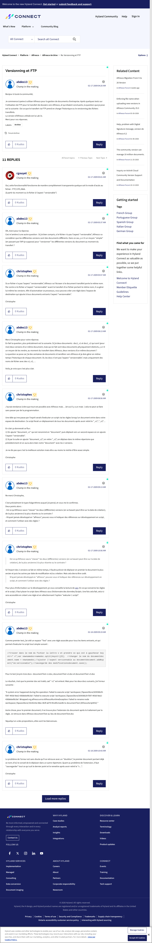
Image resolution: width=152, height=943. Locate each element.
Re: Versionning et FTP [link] (71, 55)
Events (103, 866)
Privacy (28, 916)
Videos (103, 838)
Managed (10, 872)
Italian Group (124, 227)
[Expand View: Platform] (32, 26)
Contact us (12, 837)
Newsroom (58, 889)
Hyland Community (106, 16)
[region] (76, 935)
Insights (56, 832)
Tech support (106, 884)
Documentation (107, 878)
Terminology (105, 826)
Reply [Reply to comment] (99, 203)
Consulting (11, 878)
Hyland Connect (9, 55)
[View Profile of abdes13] (22, 82)
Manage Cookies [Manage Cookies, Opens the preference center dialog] (137, 930)
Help (124, 16)
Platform (24, 55)
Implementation (13, 866)
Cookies (38, 916)
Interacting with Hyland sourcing (96, 920)
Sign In (136, 16)
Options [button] (142, 55)
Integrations (58, 838)
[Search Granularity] (21, 39)
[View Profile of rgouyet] (21, 173)
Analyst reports (60, 826)
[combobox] (57, 39)
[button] (9, 144)
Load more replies (55, 799)
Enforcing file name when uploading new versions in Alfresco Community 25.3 (128, 103)
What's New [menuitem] (9, 26)
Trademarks (90, 916)
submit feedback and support (75, 4)
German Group (125, 231)
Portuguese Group (127, 217)
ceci (76, 588)
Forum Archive (13, 133)
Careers (56, 866)
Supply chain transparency (110, 916)
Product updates (107, 844)
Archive (18, 124)
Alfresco (35, 55)
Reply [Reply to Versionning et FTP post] (99, 144)
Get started (49, 4)
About (55, 872)
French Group (124, 213)
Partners (56, 878)
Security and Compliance (70, 916)
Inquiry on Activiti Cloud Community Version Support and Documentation (129, 175)
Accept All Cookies (137, 938)
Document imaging (14, 889)
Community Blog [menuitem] (49, 26)
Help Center (123, 296)
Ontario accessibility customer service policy (58, 920)
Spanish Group (125, 222)
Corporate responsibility (64, 884)
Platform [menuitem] (26, 26)
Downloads (105, 832)
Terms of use (50, 916)
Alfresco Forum (124, 88)
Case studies (58, 820)
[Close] (148, 934)
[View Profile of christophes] (24, 271)
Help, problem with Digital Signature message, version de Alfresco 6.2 (130, 129)
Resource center (107, 820)
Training (103, 872)
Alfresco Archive (50, 55)
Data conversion (13, 884)
